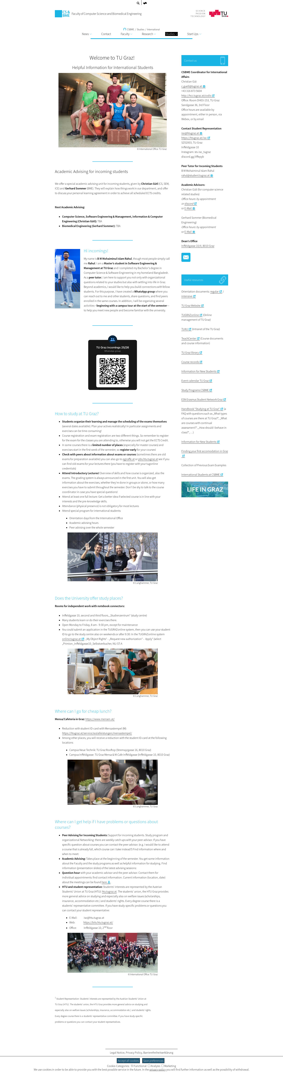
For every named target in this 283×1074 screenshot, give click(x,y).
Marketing (168, 1066)
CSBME (128, 29)
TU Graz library (190, 352)
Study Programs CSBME (195, 390)
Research (149, 34)
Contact (106, 34)
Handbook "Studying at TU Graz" (200, 409)
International (153, 29)
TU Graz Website (190, 305)
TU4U (184, 329)
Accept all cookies (128, 1060)
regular (214, 291)
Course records (190, 362)
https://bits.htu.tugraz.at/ (98, 922)
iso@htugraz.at (190, 133)
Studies (171, 34)
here (104, 882)
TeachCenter (188, 338)
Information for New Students (198, 371)
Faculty (126, 34)
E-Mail (188, 208)
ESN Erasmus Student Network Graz (202, 399)
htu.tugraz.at (109, 891)
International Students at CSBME (200, 474)
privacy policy (157, 1069)
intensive (186, 296)
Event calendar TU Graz (195, 380)
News (87, 34)
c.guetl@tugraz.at (191, 86)
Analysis (154, 1066)
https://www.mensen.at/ (100, 719)
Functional (139, 1066)
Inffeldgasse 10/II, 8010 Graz (197, 246)
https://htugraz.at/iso (194, 138)
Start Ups (194, 34)
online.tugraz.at (71, 639)
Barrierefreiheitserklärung (158, 1052)
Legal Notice (117, 1052)
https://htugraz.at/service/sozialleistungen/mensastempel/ (97, 733)
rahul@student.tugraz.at (195, 175)
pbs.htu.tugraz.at (148, 459)
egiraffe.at (129, 459)
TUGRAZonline (190, 315)
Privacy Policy (134, 1052)
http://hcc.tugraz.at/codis (196, 95)
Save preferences (153, 1060)
